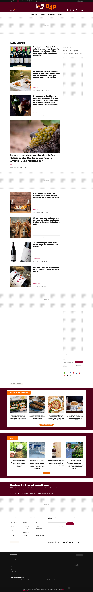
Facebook (79, 10)
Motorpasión (56, 561)
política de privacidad (65, 526)
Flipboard (64, 375)
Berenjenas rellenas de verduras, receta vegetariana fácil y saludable (37, 416)
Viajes (12, 526)
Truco (70, 50)
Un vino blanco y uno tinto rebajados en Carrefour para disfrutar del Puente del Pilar (46, 195)
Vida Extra (23, 564)
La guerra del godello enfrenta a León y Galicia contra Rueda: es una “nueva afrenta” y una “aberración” (32, 158)
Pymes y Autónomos (76, 564)
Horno (12, 535)
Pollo (35, 493)
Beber (13, 438)
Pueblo (65, 51)
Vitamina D (70, 51)
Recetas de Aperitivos (26, 527)
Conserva (71, 53)
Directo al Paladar (46, 561)
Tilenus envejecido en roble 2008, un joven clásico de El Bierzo (45, 245)
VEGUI (60, 14)
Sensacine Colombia (34, 582)
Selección (35, 62)
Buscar (17, 10)
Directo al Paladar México (46, 580)
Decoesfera (66, 564)
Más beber (46, 473)
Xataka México (14, 579)
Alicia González (37, 65)
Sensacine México (36, 579)
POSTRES (34, 14)
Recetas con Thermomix (23, 493)
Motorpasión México (56, 580)
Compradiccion (67, 566)
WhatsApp (68, 10)
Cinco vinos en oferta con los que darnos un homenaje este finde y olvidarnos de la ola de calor (46, 221)
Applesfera (13, 566)
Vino (11, 164)
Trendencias (66, 561)
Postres (31, 493)
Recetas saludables (19, 393)
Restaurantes (50, 493)
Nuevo (14, 10)
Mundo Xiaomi (14, 571)
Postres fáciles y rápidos (40, 536)
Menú (11, 10)
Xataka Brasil (13, 581)
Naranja (76, 53)
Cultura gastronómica (39, 527)
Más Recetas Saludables (46, 424)
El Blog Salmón (77, 561)
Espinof (33, 564)
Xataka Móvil (13, 564)
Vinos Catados (36, 258)
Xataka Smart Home (14, 569)
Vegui (37, 522)
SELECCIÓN (51, 14)
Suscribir (79, 361)
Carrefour (65, 50)
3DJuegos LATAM (25, 579)
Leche (75, 51)
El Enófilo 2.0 (36, 261)
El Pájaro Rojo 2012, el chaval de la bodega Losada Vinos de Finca (46, 269)
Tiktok (70, 10)
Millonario (65, 53)
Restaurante (75, 50)
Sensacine (34, 561)
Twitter (67, 373)
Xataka (12, 561)
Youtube (73, 10)
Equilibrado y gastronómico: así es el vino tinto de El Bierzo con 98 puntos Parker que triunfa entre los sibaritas (46, 74)
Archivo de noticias (17, 383)
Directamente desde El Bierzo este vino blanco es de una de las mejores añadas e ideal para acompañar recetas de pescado (46, 51)
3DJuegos (23, 561)
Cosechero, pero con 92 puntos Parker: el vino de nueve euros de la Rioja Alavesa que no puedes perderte (18, 463)
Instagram (76, 10)
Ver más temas (14, 541)
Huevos (25, 535)
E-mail (82, 10)
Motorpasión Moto (57, 564)
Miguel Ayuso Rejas (15, 167)
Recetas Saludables (42, 493)
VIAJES (42, 14)
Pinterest (79, 373)
